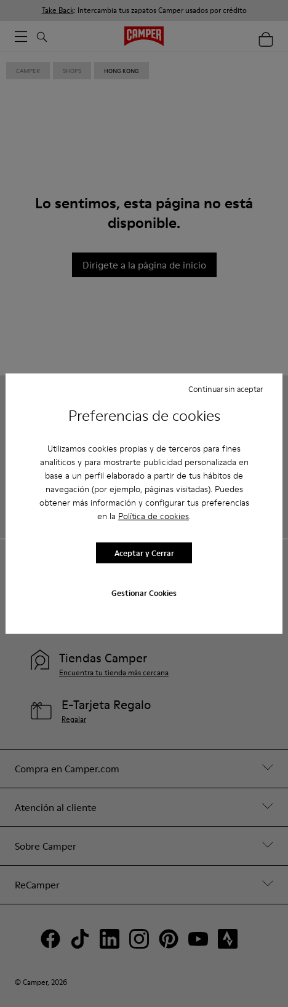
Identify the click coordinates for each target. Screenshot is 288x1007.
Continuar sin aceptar (225, 388)
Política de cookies (153, 516)
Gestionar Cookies (144, 592)
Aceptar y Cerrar (144, 552)
